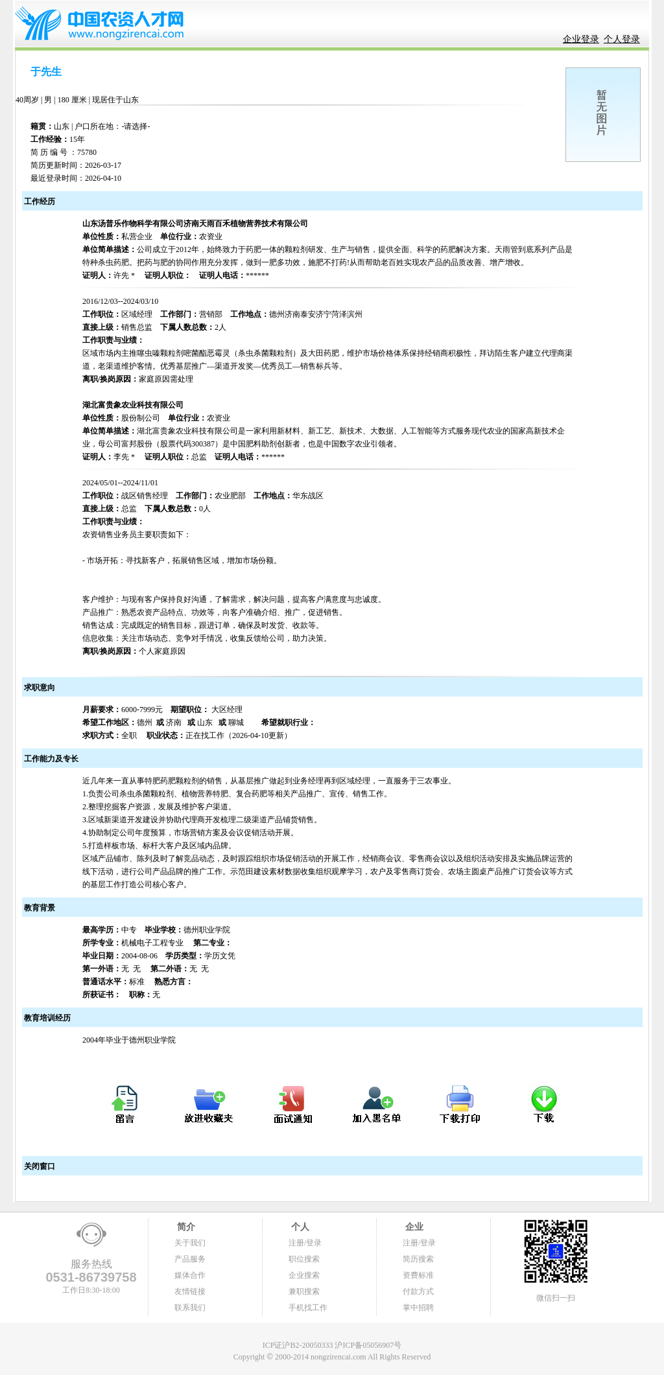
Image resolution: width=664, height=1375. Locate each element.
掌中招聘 (418, 1307)
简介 (184, 1227)
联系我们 (190, 1307)
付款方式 (418, 1291)
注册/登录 (305, 1242)
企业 (413, 1227)
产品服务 (190, 1259)
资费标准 (418, 1275)
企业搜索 (304, 1275)
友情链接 (190, 1291)
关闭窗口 (38, 1166)
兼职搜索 (304, 1291)
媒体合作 (190, 1275)
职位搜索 (304, 1259)
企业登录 (581, 39)
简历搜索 (418, 1259)
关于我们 (190, 1242)
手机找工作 (308, 1307)
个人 (299, 1227)
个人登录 (622, 39)
